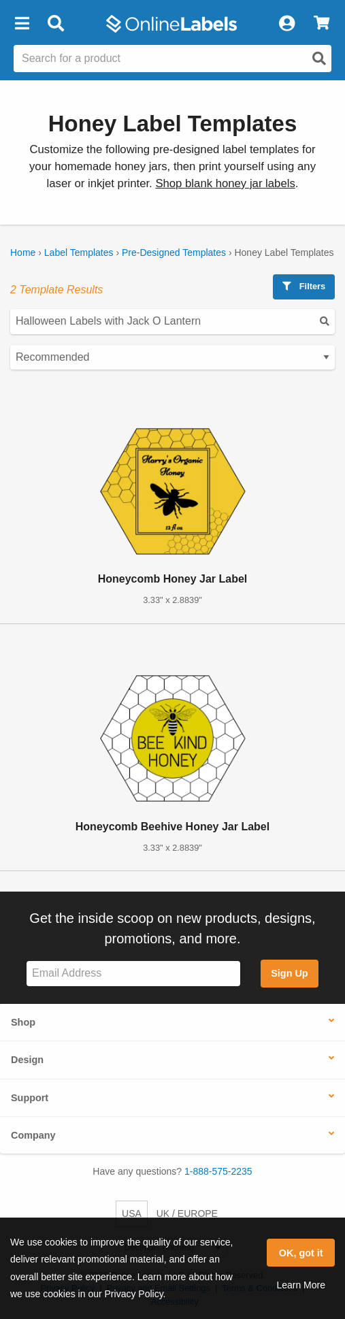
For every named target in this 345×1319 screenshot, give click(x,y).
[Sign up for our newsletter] (133, 973)
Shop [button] (23, 1022)
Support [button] (29, 1097)
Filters (303, 286)
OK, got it (301, 1253)
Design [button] (27, 1059)
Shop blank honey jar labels (225, 183)
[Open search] (319, 58)
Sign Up (289, 973)
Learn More (300, 1285)
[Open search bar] (55, 24)
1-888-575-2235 (218, 1171)
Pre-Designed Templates (174, 252)
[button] (21, 24)
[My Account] (286, 24)
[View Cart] (321, 23)
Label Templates (79, 252)
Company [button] (33, 1135)
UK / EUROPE (187, 1213)
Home (22, 252)
